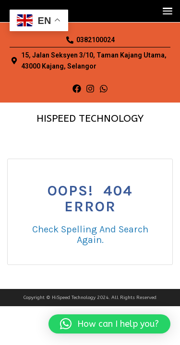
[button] (165, 10)
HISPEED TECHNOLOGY (90, 119)
